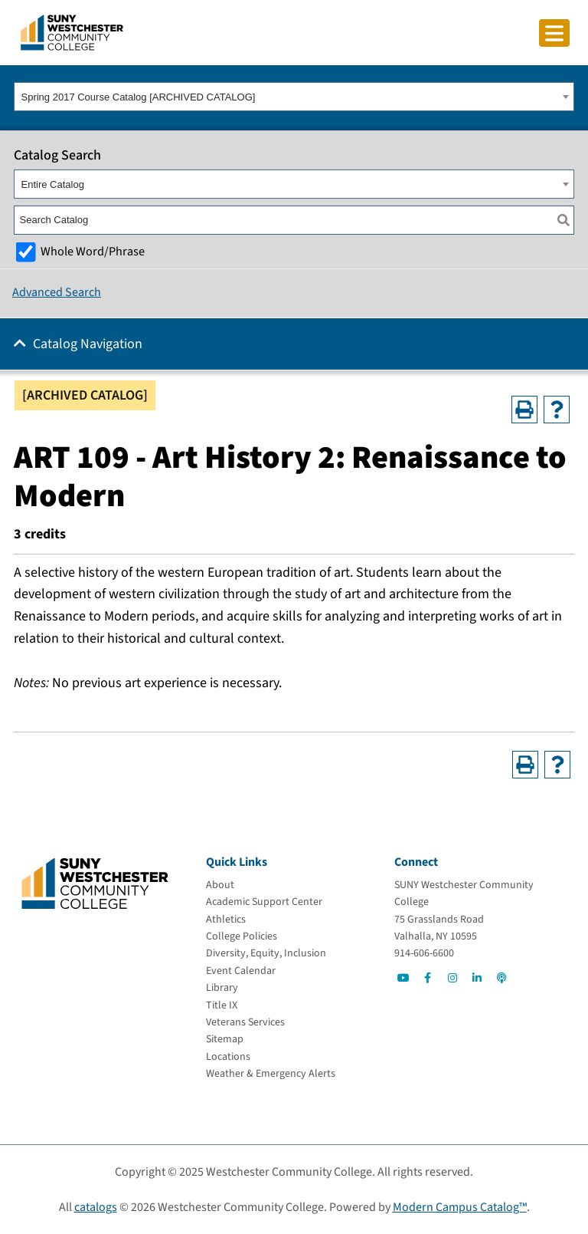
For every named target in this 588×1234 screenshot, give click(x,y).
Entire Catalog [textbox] (52, 184)
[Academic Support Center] (264, 902)
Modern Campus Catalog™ (460, 1207)
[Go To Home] (72, 31)
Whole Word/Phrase (93, 251)
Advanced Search (56, 292)
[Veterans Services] (245, 1022)
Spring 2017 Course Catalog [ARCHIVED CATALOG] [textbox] (138, 97)
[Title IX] (221, 1005)
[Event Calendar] (241, 971)
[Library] (222, 987)
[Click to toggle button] (554, 33)
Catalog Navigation (87, 344)
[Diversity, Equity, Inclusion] (266, 953)
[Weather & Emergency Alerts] (270, 1073)
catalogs (95, 1207)
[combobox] (294, 96)
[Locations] (228, 1057)
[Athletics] (226, 919)
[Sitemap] (224, 1039)
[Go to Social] (403, 977)
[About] (220, 885)
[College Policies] (241, 936)
